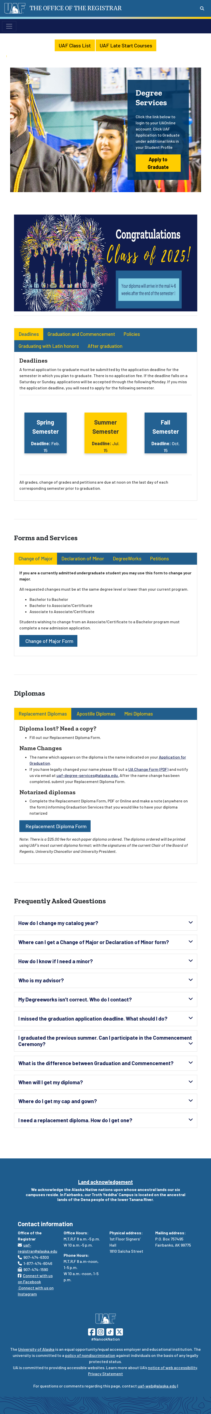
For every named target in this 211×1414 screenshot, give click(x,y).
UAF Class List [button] (75, 45)
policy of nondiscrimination (90, 1355)
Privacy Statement (105, 1373)
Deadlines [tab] (29, 334)
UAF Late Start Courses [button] (126, 45)
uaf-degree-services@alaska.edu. (88, 775)
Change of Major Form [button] (48, 641)
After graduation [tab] (105, 346)
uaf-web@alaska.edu (157, 1385)
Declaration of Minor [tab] (82, 558)
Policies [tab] (132, 334)
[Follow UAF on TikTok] (110, 1331)
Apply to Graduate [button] (158, 163)
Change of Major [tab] (36, 558)
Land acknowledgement (105, 1182)
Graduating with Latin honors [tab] (49, 346)
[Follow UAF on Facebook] (91, 1331)
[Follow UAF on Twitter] (119, 1331)
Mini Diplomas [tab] (138, 714)
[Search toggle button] (202, 8)
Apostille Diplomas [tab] (96, 714)
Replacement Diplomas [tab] (43, 714)
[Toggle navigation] (9, 26)
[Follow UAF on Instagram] (100, 1331)
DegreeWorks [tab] (127, 558)
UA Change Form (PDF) (148, 769)
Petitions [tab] (159, 558)
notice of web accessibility (172, 1367)
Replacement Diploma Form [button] (55, 826)
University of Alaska (36, 1349)
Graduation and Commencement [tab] (81, 334)
